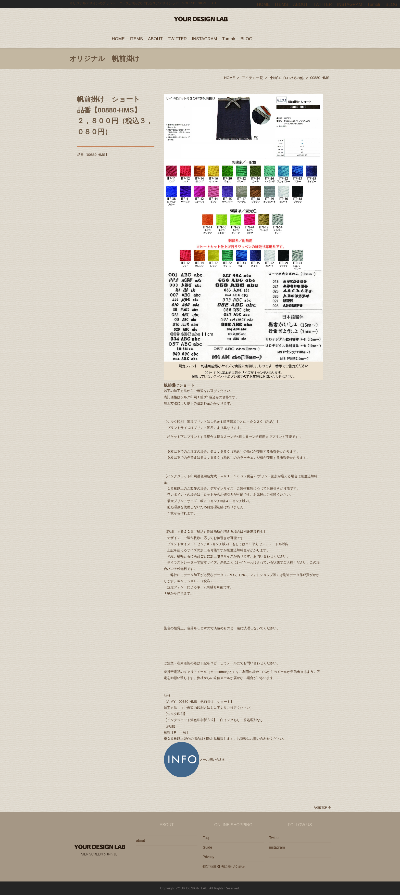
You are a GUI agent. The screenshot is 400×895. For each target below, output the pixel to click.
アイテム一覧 (252, 77)
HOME (118, 38)
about (140, 840)
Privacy (208, 856)
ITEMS (136, 38)
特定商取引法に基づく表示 (224, 866)
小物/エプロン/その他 (287, 77)
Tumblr (228, 38)
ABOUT (155, 38)
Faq (206, 837)
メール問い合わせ (195, 759)
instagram (277, 847)
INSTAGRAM (204, 38)
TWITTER (177, 38)
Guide (207, 847)
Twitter (274, 837)
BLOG (246, 38)
